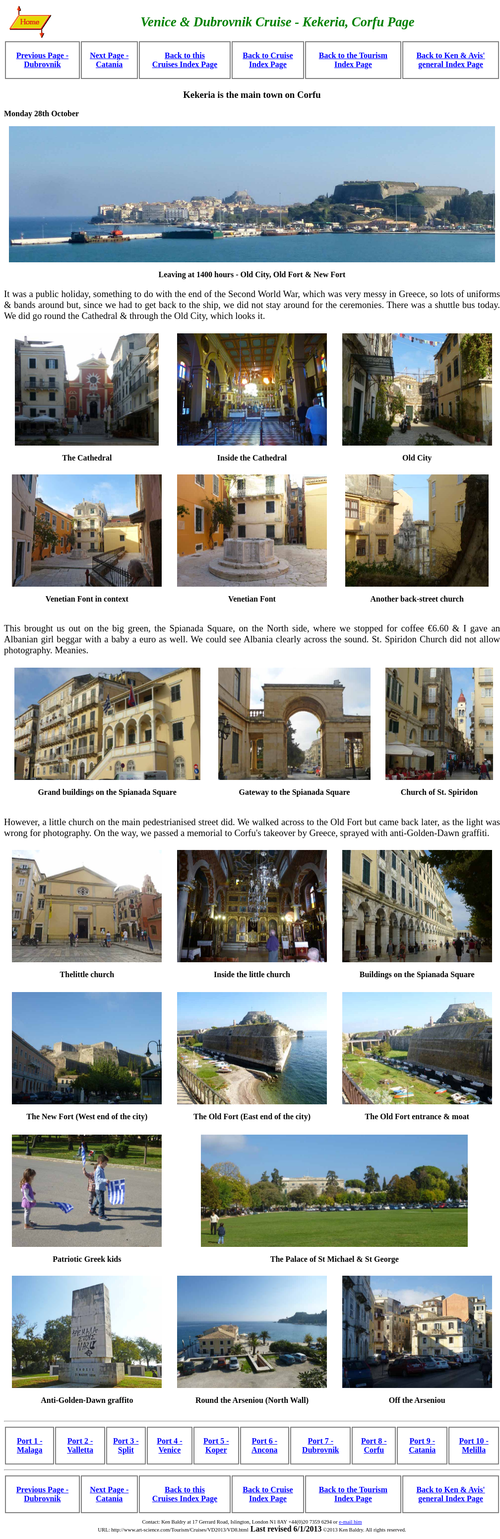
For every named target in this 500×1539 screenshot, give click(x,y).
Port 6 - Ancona (264, 1445)
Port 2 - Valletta (80, 1445)
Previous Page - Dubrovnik (42, 60)
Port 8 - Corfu (374, 1445)
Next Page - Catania (109, 60)
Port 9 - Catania (422, 1445)
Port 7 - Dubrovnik (320, 1445)
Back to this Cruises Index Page (185, 60)
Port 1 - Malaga (30, 1445)
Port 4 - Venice (170, 1445)
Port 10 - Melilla (474, 1445)
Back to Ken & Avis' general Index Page (450, 60)
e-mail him (350, 1522)
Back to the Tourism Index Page (353, 60)
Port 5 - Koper (216, 1445)
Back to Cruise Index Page (268, 60)
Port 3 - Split (126, 1445)
